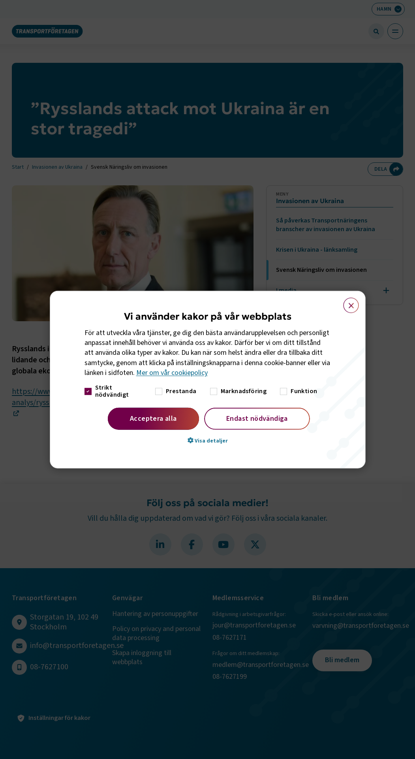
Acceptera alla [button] (153, 419)
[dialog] (208, 379)
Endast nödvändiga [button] (257, 419)
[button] (208, 440)
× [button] (346, 301)
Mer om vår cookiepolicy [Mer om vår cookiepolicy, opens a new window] (172, 373)
